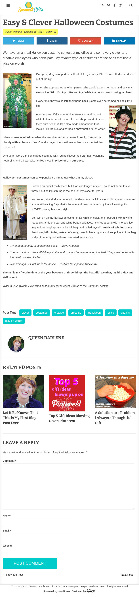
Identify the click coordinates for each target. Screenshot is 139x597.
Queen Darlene (13, 31)
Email (7, 530)
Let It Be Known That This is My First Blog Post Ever (20, 418)
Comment (9, 460)
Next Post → (128, 574)
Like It (52, 40)
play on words (13, 320)
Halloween (94, 312)
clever (25, 312)
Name (7, 515)
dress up (76, 312)
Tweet (18, 40)
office (111, 312)
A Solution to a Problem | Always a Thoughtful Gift (115, 418)
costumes (41, 312)
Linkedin (119, 40)
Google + (85, 40)
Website (7, 545)
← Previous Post (13, 574)
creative (59, 312)
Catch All (51, 31)
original (125, 312)
